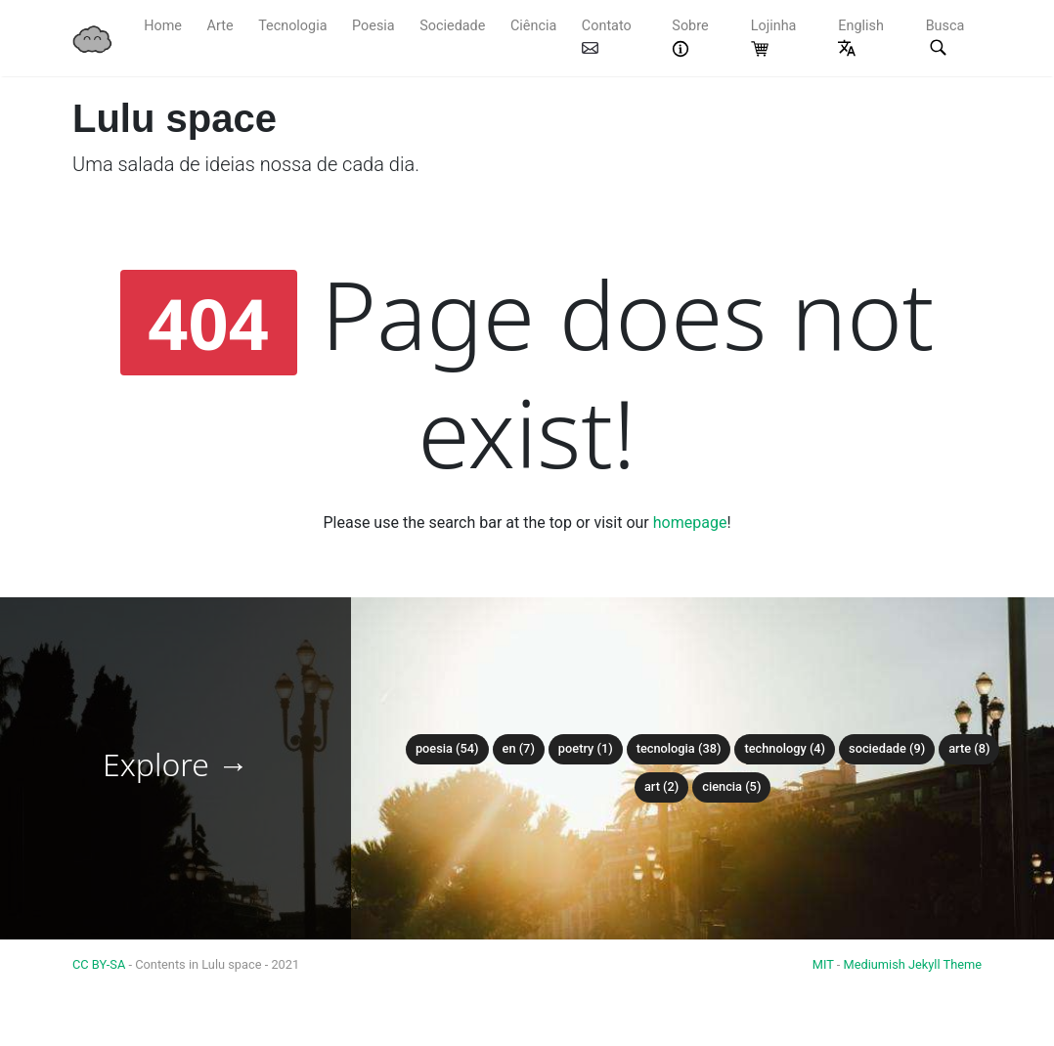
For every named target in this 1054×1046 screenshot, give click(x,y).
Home (163, 26)
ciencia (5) (731, 786)
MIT (823, 964)
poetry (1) (585, 748)
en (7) (519, 748)
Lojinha (774, 38)
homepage (690, 522)
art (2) (661, 786)
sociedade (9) (887, 748)
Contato (607, 36)
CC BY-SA (100, 964)
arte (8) (968, 748)
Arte (220, 26)
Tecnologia (292, 26)
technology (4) (784, 748)
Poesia (373, 26)
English (861, 37)
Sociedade (452, 26)
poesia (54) (447, 748)
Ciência (533, 26)
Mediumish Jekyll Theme (912, 964)
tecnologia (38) (679, 748)
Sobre (690, 38)
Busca (945, 38)
